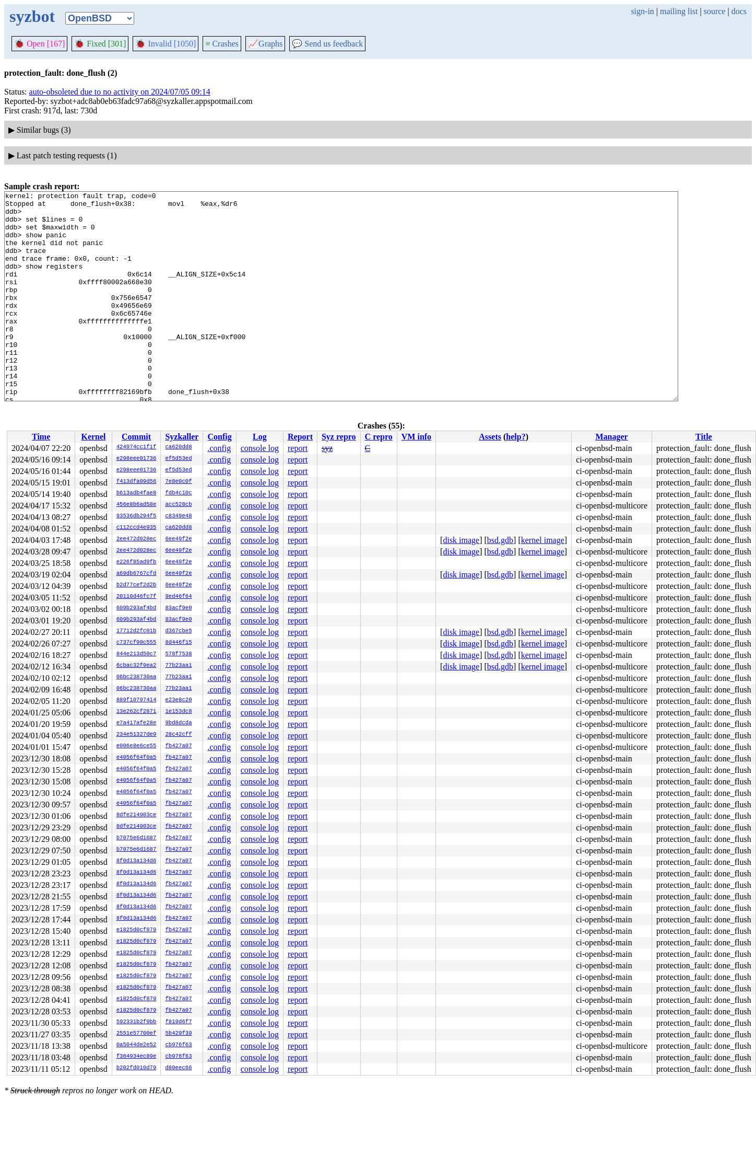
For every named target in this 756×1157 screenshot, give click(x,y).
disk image (461, 540)
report (298, 448)
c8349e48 (178, 516)
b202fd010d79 (136, 1068)
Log (260, 436)
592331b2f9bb (136, 1022)
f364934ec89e (136, 1056)
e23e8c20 (178, 700)
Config (219, 436)
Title (703, 436)
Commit (136, 436)
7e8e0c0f (178, 481)
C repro (379, 436)
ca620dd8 (178, 447)
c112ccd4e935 (136, 527)
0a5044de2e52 (136, 1045)
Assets (490, 436)
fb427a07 (178, 746)
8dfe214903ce (136, 815)
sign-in (642, 11)
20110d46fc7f (136, 596)
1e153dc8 (178, 711)
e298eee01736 (136, 458)
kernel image (542, 540)
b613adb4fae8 (136, 493)
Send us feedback (327, 43)
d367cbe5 (178, 631)
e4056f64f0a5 (136, 757)
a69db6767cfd (136, 573)
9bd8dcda (178, 723)
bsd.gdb (500, 540)
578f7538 (178, 654)
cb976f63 (178, 1045)
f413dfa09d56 (136, 481)
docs (739, 11)
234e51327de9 (136, 734)
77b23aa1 (178, 665)
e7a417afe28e (136, 723)
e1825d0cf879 (136, 930)
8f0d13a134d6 (136, 861)
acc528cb (178, 504)
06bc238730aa (136, 677)
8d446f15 (178, 642)
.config (219, 448)
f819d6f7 (178, 1022)
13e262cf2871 (136, 711)
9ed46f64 (178, 596)
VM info (416, 436)
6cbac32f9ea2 (136, 665)
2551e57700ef (136, 1033)
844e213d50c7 (136, 654)
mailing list (679, 11)
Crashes (222, 43)
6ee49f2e (178, 539)
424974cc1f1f (136, 447)
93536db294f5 (136, 516)
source (715, 11)
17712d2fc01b (136, 631)
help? (515, 436)
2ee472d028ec (136, 539)
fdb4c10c (178, 493)
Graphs (265, 43)
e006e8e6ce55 (136, 746)
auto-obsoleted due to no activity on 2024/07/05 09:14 (119, 91)
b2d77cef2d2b (136, 585)
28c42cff (178, 734)
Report (300, 436)
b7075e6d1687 (136, 838)
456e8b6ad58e (136, 504)
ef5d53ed (178, 458)
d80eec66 (178, 1068)
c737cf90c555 (136, 642)
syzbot (32, 16)
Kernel (93, 436)
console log (260, 448)
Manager (611, 436)
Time (41, 436)
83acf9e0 (178, 608)
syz (327, 448)
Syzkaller (181, 436)
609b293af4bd (136, 608)
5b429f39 (178, 1033)
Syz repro (339, 436)
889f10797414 (136, 700)
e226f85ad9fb (136, 562)
